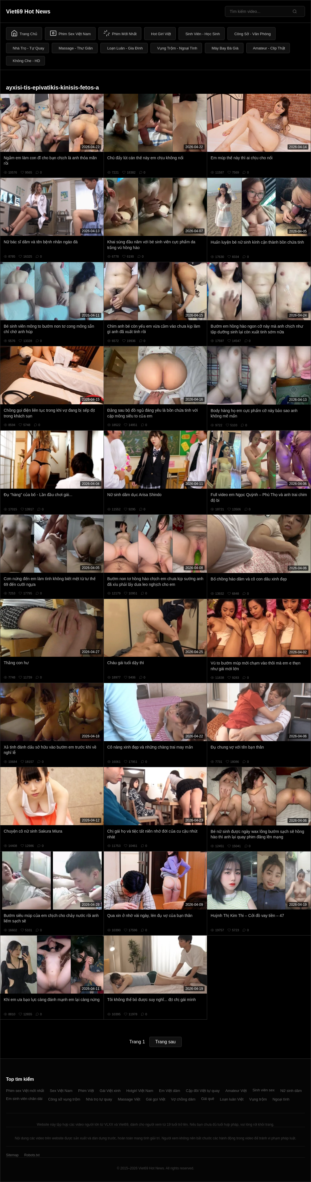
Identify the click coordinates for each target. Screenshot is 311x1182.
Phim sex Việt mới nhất (25, 1091)
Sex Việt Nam (61, 1091)
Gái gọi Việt (155, 1099)
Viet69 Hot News (28, 11)
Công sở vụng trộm (64, 1099)
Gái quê (207, 1099)
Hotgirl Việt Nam (139, 1091)
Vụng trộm (258, 1099)
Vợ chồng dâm (183, 1099)
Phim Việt (86, 1091)
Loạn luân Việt (231, 1099)
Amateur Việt (236, 1091)
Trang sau (165, 1041)
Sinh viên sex (263, 1090)
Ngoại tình (280, 1099)
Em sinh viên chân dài (24, 1099)
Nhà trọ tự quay (99, 1099)
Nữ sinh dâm (291, 1091)
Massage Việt (129, 1099)
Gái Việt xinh (110, 1091)
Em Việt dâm (169, 1091)
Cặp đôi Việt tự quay (203, 1091)
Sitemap (12, 1155)
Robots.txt (31, 1155)
